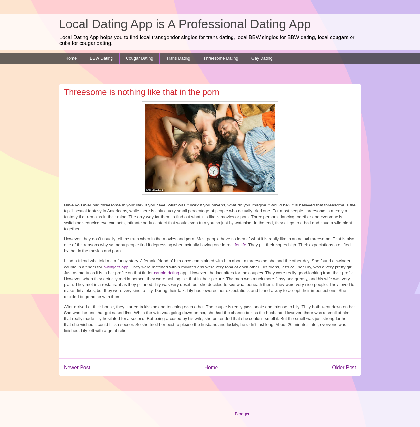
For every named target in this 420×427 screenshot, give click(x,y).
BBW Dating (101, 58)
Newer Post (77, 367)
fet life (239, 244)
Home (71, 58)
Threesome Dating (220, 58)
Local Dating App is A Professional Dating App (185, 24)
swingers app (115, 267)
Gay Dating (262, 58)
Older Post (344, 367)
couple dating (166, 272)
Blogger (242, 413)
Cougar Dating (139, 58)
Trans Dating (178, 58)
